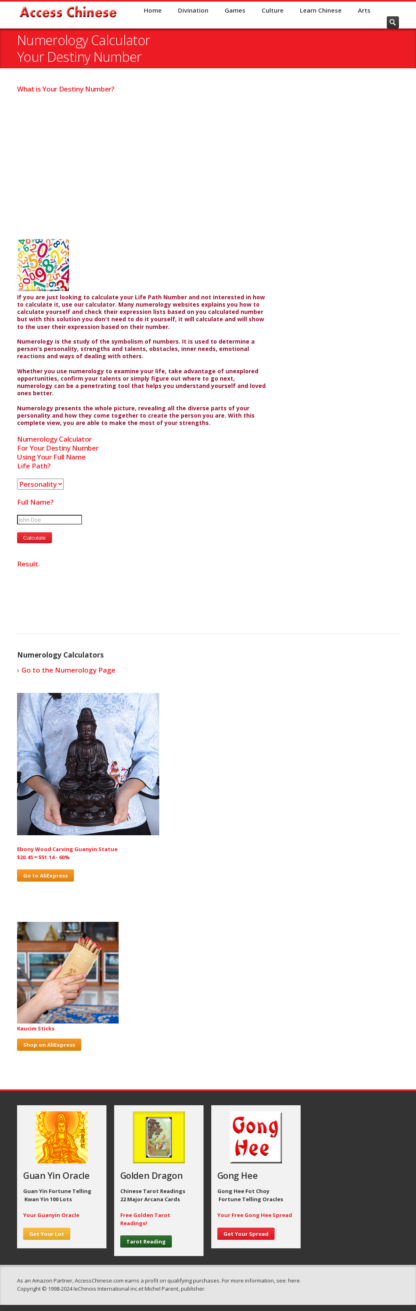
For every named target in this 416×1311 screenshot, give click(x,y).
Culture (273, 10)
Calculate (34, 538)
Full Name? (35, 502)
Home (153, 10)
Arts (364, 10)
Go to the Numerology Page (68, 670)
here (294, 1280)
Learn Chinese (321, 10)
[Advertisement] (208, 166)
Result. (28, 563)
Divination (193, 10)
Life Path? (34, 465)
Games (235, 10)
